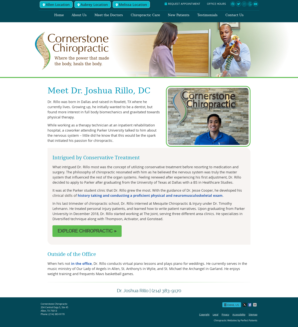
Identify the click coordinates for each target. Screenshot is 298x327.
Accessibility (238, 314)
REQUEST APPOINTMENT (182, 4)
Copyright (204, 314)
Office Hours (216, 4)
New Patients (178, 15)
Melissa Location (131, 4)
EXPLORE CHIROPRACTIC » (87, 231)
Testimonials (207, 15)
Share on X (245, 304)
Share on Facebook (250, 304)
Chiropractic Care (145, 15)
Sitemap (253, 314)
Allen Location (56, 4)
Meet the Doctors (108, 15)
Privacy (225, 314)
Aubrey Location (93, 4)
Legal (215, 314)
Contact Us (234, 15)
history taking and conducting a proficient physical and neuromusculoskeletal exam (150, 195)
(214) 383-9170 (56, 314)
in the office (81, 263)
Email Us (231, 305)
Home (59, 15)
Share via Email (255, 304)
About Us (79, 15)
